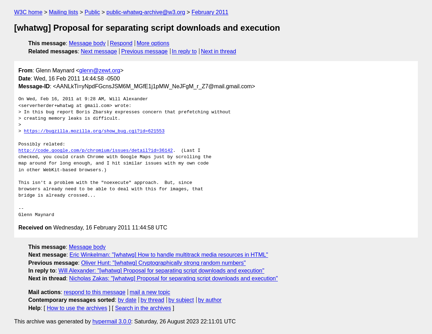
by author (210, 300)
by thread (152, 300)
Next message (99, 51)
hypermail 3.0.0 (111, 321)
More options (153, 43)
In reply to (184, 51)
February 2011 (210, 12)
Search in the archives (143, 308)
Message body (87, 43)
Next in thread (218, 51)
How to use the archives (77, 308)
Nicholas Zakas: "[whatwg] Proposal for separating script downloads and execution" (173, 278)
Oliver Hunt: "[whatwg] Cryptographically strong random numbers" (163, 263)
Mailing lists (63, 12)
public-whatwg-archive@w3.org (145, 12)
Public (92, 12)
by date (127, 300)
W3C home (28, 12)
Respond (121, 43)
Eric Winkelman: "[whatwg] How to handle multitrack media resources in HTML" (169, 255)
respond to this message (94, 292)
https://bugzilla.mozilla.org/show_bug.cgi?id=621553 (94, 131)
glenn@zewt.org (99, 70)
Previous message (144, 51)
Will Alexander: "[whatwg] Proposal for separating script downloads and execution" (161, 271)
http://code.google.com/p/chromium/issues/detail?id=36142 (95, 151)
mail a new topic (150, 292)
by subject (181, 300)
